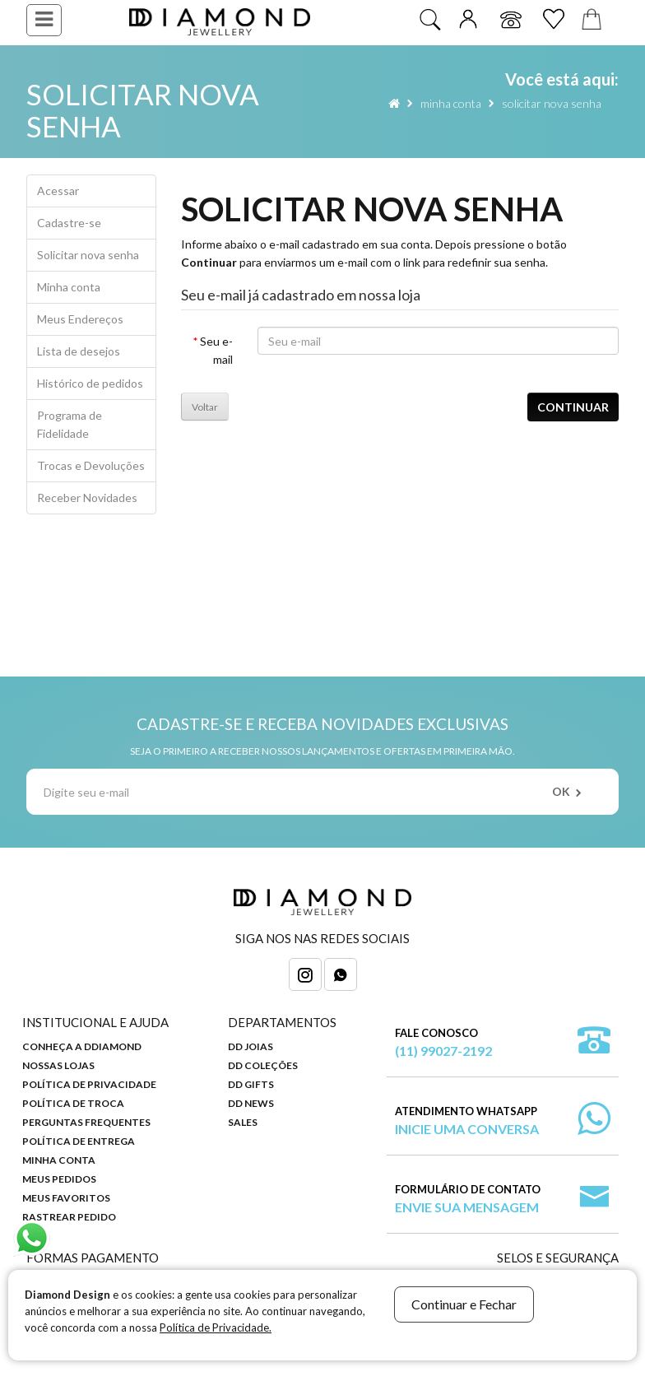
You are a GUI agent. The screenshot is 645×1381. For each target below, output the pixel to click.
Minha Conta (58, 1160)
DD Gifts (251, 1084)
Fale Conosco (443, 1043)
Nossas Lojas (58, 1065)
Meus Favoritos (66, 1198)
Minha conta (450, 103)
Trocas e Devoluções (91, 465)
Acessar (58, 191)
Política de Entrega (78, 1141)
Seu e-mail (216, 350)
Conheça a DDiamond (82, 1046)
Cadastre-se (69, 223)
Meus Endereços (80, 319)
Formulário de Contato (468, 1199)
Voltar (205, 407)
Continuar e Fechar (464, 1304)
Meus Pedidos (59, 1179)
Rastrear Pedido (69, 1217)
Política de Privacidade (89, 1084)
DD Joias (250, 1046)
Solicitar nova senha (551, 103)
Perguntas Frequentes (86, 1122)
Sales (243, 1122)
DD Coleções (263, 1065)
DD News (251, 1103)
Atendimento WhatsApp (467, 1121)
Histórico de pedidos (90, 383)
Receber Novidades (87, 498)
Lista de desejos (78, 351)
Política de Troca (73, 1103)
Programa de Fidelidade (69, 424)
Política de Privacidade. (215, 1327)
